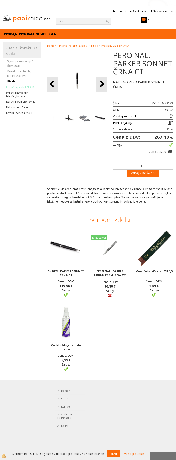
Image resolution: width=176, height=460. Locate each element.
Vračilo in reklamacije (64, 416)
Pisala (11, 81)
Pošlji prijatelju (123, 123)
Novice (41, 34)
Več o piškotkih (134, 454)
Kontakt (65, 406)
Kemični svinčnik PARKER (20, 113)
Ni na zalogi (99, 238)
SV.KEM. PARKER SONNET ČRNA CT (66, 273)
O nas (64, 398)
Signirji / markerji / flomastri (20, 63)
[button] (101, 84)
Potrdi (113, 454)
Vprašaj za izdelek (125, 116)
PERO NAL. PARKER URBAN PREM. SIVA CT (110, 273)
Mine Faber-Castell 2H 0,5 (154, 271)
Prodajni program (19, 34)
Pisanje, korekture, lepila (73, 46)
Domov (51, 46)
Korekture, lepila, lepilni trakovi (19, 73)
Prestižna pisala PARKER (20, 87)
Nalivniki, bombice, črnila (20, 102)
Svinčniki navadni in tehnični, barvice (17, 94)
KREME (53, 34)
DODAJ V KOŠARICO (143, 173)
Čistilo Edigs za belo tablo (66, 347)
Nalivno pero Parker (18, 107)
